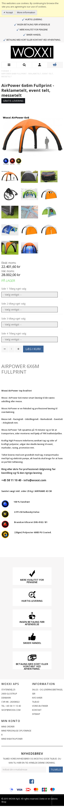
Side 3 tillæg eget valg (13, 318)
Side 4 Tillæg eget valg (13, 333)
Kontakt (36, 710)
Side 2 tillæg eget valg (13, 303)
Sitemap (36, 714)
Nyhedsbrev (32, 753)
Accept (9, 12)
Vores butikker (40, 705)
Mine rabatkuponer (12, 738)
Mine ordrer (8, 726)
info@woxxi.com (35, 480)
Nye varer (37, 697)
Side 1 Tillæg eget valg (13, 288)
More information (26, 12)
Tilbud (35, 701)
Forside (5, 71)
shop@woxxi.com (10, 710)
